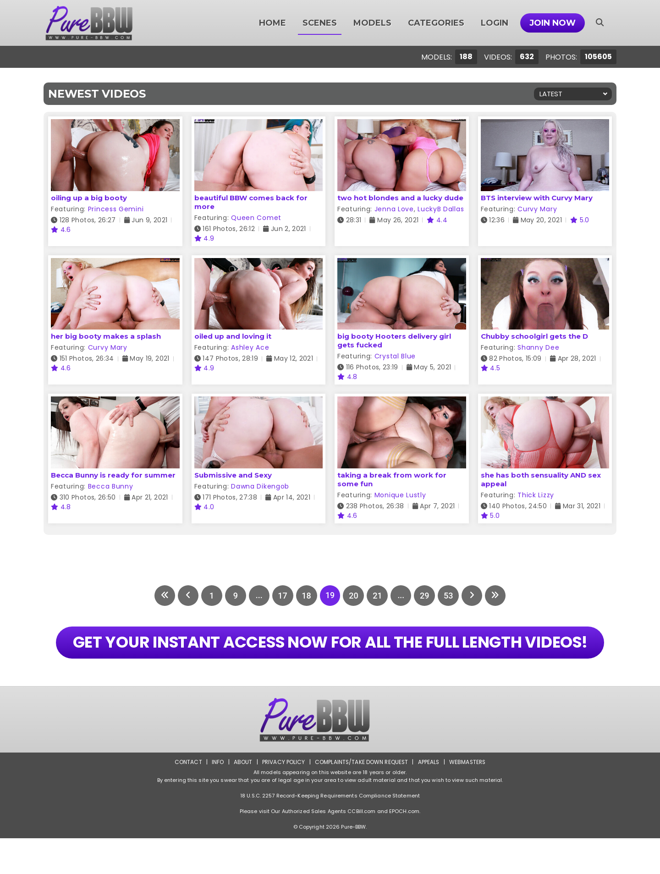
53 (449, 595)
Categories (436, 23)
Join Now (552, 23)
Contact (186, 798)
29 (425, 595)
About (241, 798)
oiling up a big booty (89, 197)
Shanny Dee (538, 347)
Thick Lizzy (535, 495)
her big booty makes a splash (106, 336)
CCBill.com (361, 847)
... (258, 595)
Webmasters (468, 798)
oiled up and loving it (232, 336)
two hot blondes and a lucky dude (400, 197)
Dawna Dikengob (260, 486)
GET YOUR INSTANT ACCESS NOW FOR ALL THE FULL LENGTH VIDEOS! (330, 660)
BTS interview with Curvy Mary (537, 197)
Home (272, 23)
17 (282, 595)
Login (494, 23)
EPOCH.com (404, 847)
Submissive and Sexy (233, 475)
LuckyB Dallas (441, 209)
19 (330, 595)
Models (372, 23)
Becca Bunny (110, 486)
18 (306, 595)
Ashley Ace (250, 347)
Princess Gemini (116, 209)
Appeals (429, 798)
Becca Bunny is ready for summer (113, 475)
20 (353, 595)
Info (216, 798)
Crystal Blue (395, 356)
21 (377, 595)
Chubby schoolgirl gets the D (534, 336)
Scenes (319, 23)
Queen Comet (256, 217)
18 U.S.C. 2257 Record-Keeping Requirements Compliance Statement (330, 831)
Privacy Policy (282, 798)
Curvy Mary (537, 209)
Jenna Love (394, 209)
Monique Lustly (400, 495)
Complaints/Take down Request (361, 798)
